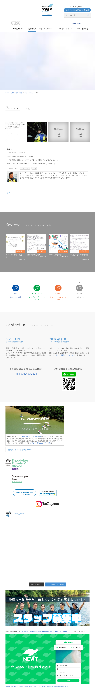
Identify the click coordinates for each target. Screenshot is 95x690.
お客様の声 (32, 29)
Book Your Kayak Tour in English (77, 10)
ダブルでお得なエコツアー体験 (40, 443)
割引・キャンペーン (47, 29)
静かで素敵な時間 (33, 255)
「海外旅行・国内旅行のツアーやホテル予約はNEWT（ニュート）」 (45, 632)
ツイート (10, 193)
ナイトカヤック (29, 92)
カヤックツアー (19, 29)
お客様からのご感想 (16, 92)
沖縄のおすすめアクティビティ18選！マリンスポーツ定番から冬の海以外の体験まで (36, 686)
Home (7, 92)
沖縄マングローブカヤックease (20, 450)
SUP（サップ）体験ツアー (31, 436)
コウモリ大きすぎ (55, 255)
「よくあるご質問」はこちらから (63, 355)
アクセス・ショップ (66, 29)
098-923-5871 (77, 23)
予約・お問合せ (83, 29)
